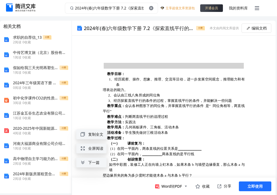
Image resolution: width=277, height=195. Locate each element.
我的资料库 (238, 8)
